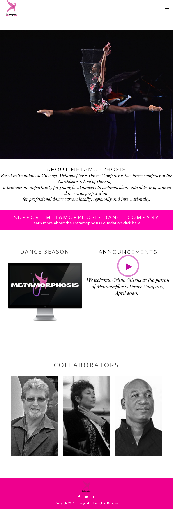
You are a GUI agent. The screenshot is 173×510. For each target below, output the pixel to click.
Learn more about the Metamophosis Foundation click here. (86, 223)
